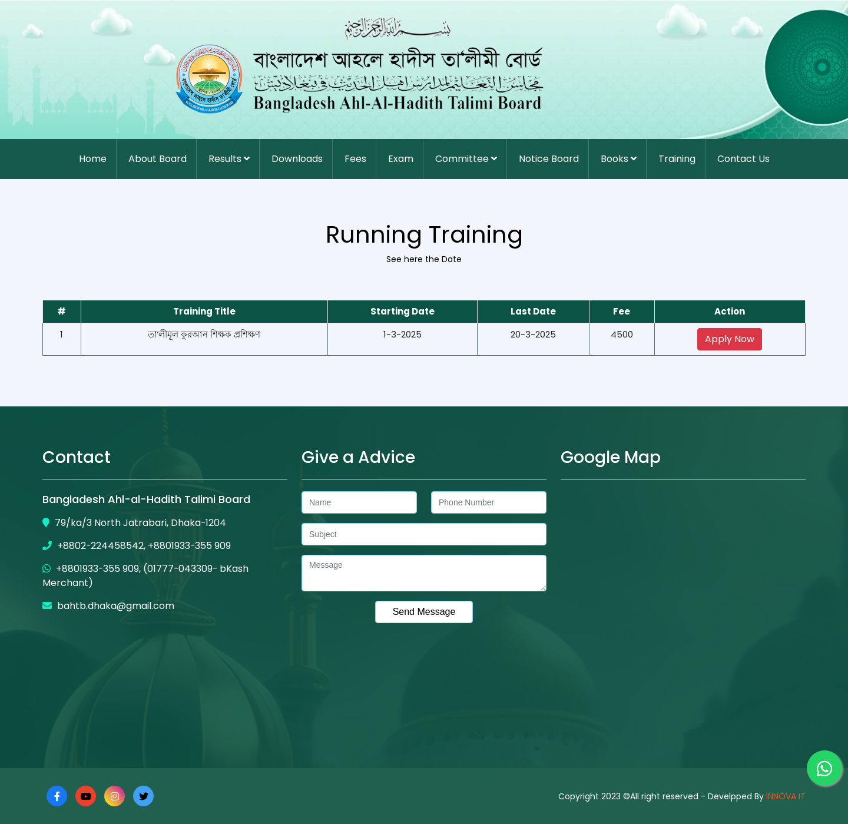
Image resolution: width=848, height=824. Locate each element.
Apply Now (729, 339)
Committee (466, 159)
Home (93, 159)
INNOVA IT (785, 796)
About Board (157, 159)
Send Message (424, 612)
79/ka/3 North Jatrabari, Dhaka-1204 (134, 523)
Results (229, 159)
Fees (355, 159)
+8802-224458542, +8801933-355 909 (137, 545)
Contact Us (743, 159)
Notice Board (549, 159)
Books (619, 159)
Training (676, 159)
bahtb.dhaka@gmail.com (108, 606)
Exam (400, 159)
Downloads (297, 159)
